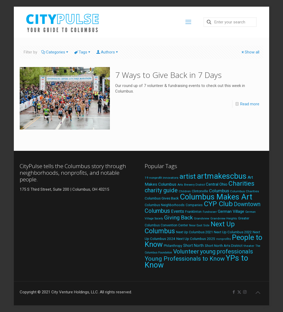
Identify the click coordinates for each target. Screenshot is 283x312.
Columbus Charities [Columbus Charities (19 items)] (244, 191)
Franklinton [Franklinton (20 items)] (193, 212)
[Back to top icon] (257, 292)
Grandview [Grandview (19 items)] (201, 218)
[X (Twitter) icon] (239, 292)
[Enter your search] (230, 22)
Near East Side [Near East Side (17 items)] (199, 225)
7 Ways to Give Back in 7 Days (168, 74)
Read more (249, 104)
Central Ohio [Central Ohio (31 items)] (216, 184)
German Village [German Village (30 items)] (231, 211)
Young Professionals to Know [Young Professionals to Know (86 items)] (185, 258)
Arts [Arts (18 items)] (180, 184)
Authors (107, 52)
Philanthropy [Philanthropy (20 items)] (173, 246)
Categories (55, 52)
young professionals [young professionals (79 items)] (226, 251)
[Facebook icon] (234, 292)
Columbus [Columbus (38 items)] (219, 190)
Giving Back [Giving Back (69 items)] (178, 217)
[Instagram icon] (245, 292)
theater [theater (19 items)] (249, 246)
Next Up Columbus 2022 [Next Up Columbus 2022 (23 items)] (233, 232)
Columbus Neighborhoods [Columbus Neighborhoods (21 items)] (165, 205)
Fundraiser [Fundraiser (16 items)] (210, 212)
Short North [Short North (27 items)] (193, 245)
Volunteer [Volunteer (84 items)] (186, 251)
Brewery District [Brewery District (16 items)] (194, 184)
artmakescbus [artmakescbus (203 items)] (222, 176)
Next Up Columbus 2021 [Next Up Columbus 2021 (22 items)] (194, 232)
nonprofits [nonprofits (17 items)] (223, 239)
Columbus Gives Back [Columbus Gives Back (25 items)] (162, 198)
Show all (250, 52)
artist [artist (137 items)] (188, 176)
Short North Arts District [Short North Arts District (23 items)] (224, 246)
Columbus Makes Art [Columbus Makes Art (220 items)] (216, 196)
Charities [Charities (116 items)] (241, 183)
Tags (82, 52)
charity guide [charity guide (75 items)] (161, 190)
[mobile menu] (188, 22)
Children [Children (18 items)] (185, 191)
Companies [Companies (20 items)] (194, 205)
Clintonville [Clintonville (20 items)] (200, 191)
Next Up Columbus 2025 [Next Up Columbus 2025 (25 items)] (195, 238)
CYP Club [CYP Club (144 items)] (218, 204)
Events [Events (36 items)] (177, 211)
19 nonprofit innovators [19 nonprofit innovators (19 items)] (161, 178)
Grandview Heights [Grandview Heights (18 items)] (223, 218)
